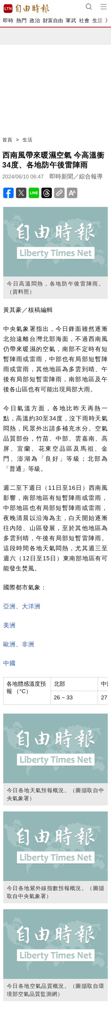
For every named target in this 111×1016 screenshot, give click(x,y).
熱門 (21, 20)
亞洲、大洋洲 (22, 606)
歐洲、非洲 (18, 644)
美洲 (9, 625)
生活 (97, 20)
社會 (84, 20)
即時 (8, 20)
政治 (35, 20)
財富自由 (53, 20)
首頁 (7, 139)
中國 (9, 663)
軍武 (71, 20)
